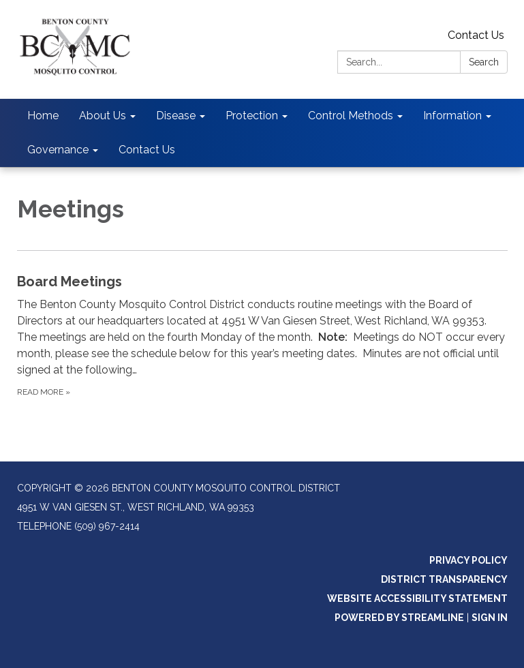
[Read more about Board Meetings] (262, 335)
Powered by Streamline (399, 617)
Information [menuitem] (452, 115)
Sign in (490, 617)
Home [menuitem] (43, 115)
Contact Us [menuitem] (147, 149)
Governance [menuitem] (58, 149)
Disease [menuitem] (176, 115)
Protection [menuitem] (252, 115)
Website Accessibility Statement (417, 598)
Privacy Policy (468, 560)
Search (484, 62)
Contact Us (476, 35)
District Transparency (444, 579)
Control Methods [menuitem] (350, 115)
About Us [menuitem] (102, 115)
